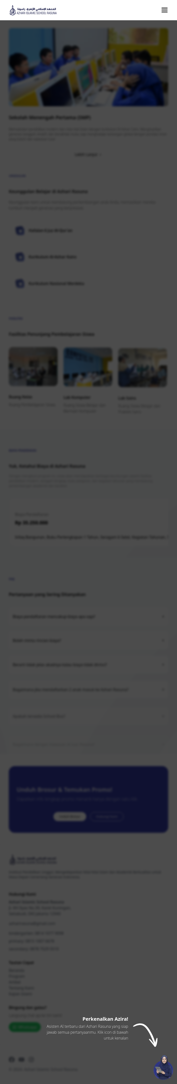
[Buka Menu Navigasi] (164, 10)
